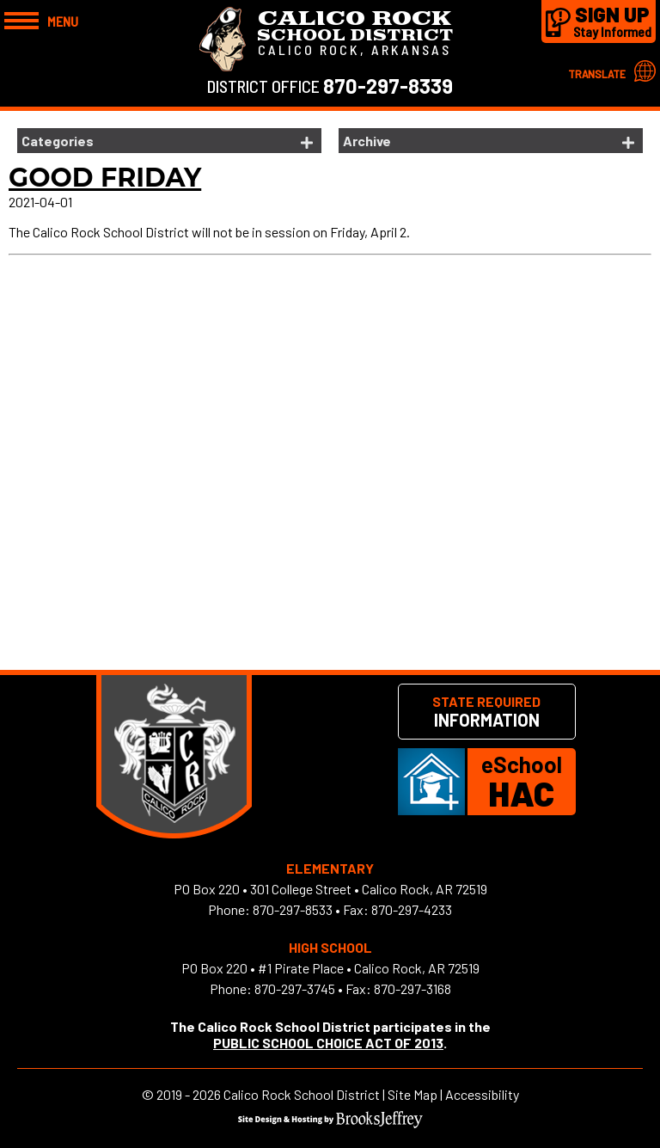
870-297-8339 (388, 85)
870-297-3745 (294, 988)
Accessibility (482, 1094)
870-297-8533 (293, 909)
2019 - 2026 (188, 1094)
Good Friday (105, 177)
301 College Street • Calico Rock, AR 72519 (368, 889)
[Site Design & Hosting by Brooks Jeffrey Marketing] (330, 1122)
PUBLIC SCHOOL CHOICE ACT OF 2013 (328, 1042)
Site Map (412, 1094)
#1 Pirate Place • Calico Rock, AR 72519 (369, 968)
